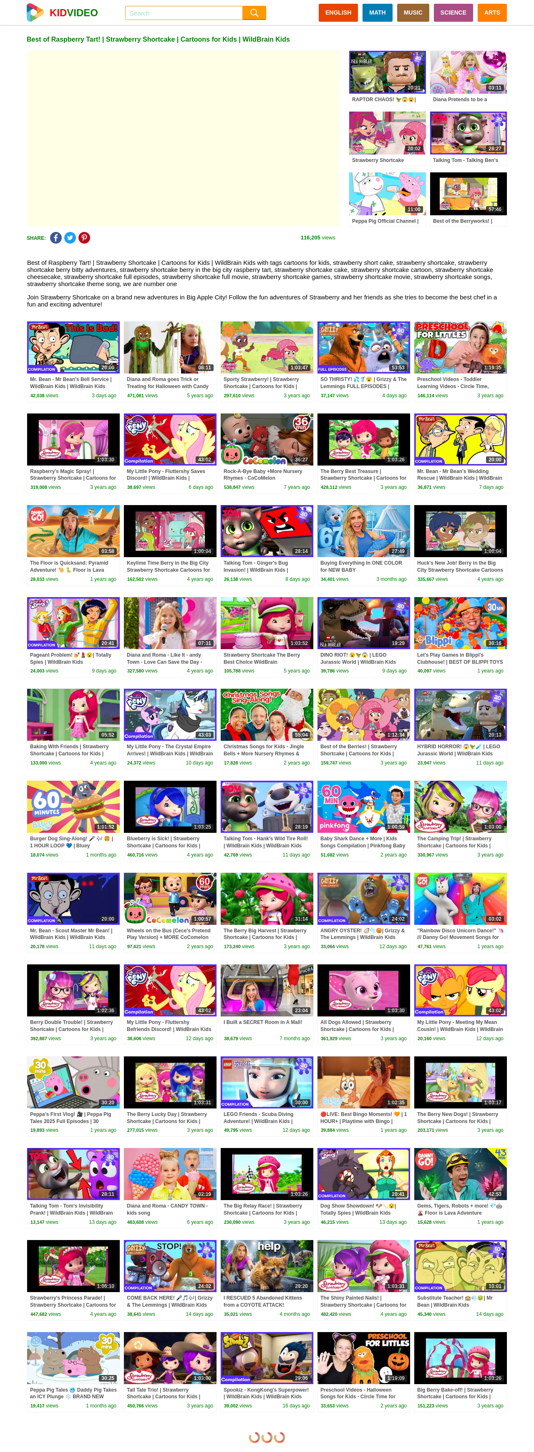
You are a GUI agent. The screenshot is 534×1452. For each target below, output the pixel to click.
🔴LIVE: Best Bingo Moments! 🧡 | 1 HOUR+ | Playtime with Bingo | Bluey (363, 1121)
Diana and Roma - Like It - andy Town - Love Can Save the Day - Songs (164, 662)
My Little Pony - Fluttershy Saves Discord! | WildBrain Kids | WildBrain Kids (166, 478)
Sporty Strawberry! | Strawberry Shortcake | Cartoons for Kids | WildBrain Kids (261, 386)
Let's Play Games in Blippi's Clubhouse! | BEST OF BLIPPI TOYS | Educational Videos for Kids (460, 662)
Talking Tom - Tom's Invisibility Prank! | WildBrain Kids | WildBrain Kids (71, 1213)
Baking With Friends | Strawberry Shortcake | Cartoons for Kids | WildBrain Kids (69, 754)
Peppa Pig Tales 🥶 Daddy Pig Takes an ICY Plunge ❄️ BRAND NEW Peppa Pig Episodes (73, 1397)
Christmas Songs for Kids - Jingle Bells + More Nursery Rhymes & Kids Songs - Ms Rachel (264, 754)
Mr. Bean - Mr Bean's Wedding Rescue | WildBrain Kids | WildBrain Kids (459, 478)
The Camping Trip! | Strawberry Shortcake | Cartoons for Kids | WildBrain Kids (454, 846)
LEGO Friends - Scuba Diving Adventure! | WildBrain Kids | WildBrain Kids (258, 1121)
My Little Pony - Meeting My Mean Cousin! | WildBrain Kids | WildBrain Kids (460, 1029)
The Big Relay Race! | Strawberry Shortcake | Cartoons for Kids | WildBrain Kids (263, 1213)
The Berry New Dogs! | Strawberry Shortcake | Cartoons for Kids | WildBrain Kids (457, 1121)
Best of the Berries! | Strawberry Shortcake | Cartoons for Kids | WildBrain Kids (358, 754)
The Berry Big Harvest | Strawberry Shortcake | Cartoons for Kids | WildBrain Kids (265, 938)
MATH (377, 12)
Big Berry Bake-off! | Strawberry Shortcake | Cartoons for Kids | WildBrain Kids (455, 1397)
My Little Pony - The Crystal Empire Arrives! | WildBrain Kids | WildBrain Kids (170, 754)
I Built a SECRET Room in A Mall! (263, 1022)
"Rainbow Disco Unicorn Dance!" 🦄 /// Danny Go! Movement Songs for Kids (460, 938)
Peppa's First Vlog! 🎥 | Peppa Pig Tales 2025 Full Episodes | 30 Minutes (70, 1121)
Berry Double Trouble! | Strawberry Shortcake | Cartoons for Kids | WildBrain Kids (71, 1029)
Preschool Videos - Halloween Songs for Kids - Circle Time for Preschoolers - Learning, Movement (362, 1397)
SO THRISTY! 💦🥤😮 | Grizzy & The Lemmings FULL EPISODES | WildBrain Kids (363, 386)
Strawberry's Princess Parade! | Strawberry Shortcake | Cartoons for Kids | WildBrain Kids (73, 1305)
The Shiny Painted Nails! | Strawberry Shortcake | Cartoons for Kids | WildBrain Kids (363, 1305)
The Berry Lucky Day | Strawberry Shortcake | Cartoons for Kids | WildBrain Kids (167, 1121)
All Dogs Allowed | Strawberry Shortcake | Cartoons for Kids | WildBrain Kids (357, 1029)
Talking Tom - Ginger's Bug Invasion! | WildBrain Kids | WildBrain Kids (256, 570)
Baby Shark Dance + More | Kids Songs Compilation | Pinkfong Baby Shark (362, 846)
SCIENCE (453, 12)
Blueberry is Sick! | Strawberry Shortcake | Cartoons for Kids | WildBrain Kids (163, 846)
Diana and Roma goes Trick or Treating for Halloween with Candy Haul (168, 386)
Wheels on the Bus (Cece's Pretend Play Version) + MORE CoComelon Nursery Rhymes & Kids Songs (169, 938)
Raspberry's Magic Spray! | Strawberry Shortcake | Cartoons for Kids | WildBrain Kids (73, 478)
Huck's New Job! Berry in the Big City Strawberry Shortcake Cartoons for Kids (460, 570)
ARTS (492, 12)
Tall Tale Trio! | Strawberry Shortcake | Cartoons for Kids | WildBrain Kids (163, 1397)
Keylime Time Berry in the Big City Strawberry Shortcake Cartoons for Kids (168, 570)
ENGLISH (338, 12)
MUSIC (413, 12)
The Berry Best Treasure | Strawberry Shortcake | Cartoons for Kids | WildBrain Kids (363, 478)
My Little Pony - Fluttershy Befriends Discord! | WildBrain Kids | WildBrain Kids (169, 1029)
